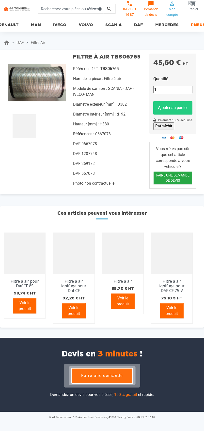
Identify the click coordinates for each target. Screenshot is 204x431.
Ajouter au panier (173, 107)
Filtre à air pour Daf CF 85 (25, 283)
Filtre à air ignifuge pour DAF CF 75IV (171, 285)
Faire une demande (102, 375)
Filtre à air (123, 281)
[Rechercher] (70, 9)
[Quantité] (172, 89)
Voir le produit (25, 305)
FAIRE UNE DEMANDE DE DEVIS (172, 177)
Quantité (160, 79)
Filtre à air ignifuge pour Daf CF (73, 285)
